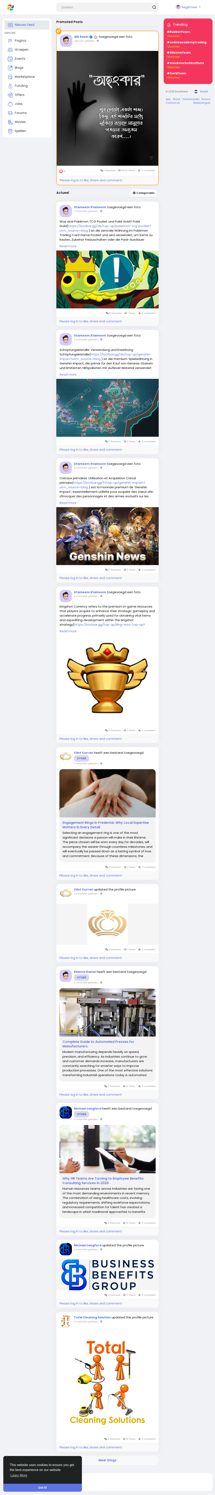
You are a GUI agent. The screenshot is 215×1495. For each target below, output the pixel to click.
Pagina (17, 40)
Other (81, 758)
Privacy (205, 99)
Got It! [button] (42, 1487)
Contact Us (173, 103)
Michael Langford (87, 1109)
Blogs (16, 67)
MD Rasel (81, 37)
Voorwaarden (190, 99)
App (168, 99)
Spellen (17, 131)
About (176, 99)
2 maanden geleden (86, 211)
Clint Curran (83, 753)
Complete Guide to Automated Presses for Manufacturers (98, 1044)
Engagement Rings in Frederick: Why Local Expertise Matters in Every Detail (105, 825)
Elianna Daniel (85, 972)
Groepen (18, 49)
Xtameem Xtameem (90, 207)
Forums (17, 113)
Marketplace (21, 77)
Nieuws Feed (21, 25)
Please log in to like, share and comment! (91, 180)
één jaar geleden (84, 41)
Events (16, 58)
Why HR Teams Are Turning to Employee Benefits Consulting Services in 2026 (103, 1180)
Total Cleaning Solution (92, 1317)
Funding (18, 86)
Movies (17, 122)
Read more (68, 246)
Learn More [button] (18, 1475)
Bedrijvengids (201, 103)
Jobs (15, 104)
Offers (16, 95)
